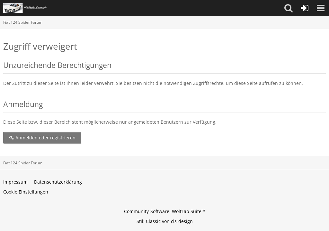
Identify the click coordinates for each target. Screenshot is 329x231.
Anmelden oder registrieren (42, 138)
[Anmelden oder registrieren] (304, 8)
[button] (288, 8)
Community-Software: (164, 211)
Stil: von (165, 221)
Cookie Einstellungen (25, 192)
